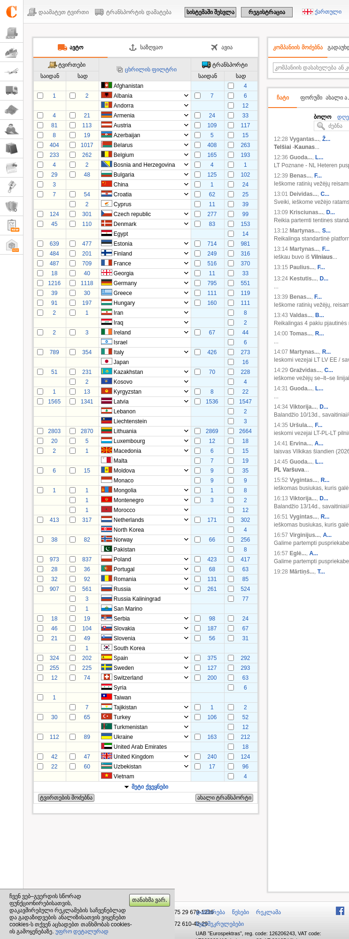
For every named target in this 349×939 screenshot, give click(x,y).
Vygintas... (303, 480)
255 (54, 668)
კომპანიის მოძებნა (297, 47)
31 (245, 638)
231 (87, 372)
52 (245, 717)
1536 (212, 401)
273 (245, 352)
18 (54, 273)
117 (245, 125)
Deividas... (303, 194)
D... (330, 212)
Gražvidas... (305, 370)
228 (245, 372)
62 (212, 194)
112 (54, 737)
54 (87, 194)
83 (212, 224)
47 (87, 756)
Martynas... (304, 230)
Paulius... (301, 267)
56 (212, 638)
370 (245, 263)
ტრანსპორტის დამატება (138, 12)
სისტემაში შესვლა (210, 12)
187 (212, 628)
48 (87, 174)
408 (212, 145)
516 (212, 263)
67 (212, 332)
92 (87, 579)
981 (245, 244)
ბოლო (322, 117)
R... (319, 333)
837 (87, 559)
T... (321, 571)
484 (54, 253)
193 (245, 155)
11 (212, 204)
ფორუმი (311, 97)
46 (54, 628)
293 (245, 668)
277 (212, 214)
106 (212, 717)
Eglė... (297, 553)
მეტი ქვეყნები (150, 787)
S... (326, 230)
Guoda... (300, 157)
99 (245, 214)
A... (319, 443)
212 (245, 737)
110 (87, 224)
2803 (54, 431)
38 (54, 539)
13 (87, 391)
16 (245, 362)
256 (245, 539)
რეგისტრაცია (266, 12)
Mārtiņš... (301, 571)
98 (212, 618)
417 (245, 559)
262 (87, 155)
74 (87, 678)
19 (87, 135)
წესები (240, 912)
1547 (245, 401)
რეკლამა (268, 912)
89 (87, 737)
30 (87, 293)
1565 (54, 401)
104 (87, 628)
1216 (54, 283)
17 (212, 766)
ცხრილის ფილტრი (151, 69)
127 (212, 668)
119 (245, 293)
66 (212, 539)
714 (212, 244)
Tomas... (300, 333)
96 (245, 766)
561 (87, 589)
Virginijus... (304, 535)
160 (212, 303)
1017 (87, 145)
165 (212, 155)
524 (245, 589)
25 (245, 194)
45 (54, 224)
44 (245, 332)
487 (54, 263)
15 (245, 135)
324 (54, 658)
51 (54, 372)
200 (212, 678)
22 (245, 391)
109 (212, 125)
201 (87, 253)
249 (212, 253)
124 (54, 214)
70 (212, 372)
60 (87, 766)
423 (212, 559)
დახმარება (210, 912)
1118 (87, 283)
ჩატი (283, 97)
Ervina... (300, 443)
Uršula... (300, 425)
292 (245, 658)
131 (212, 579)
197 (87, 303)
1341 (87, 401)
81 (54, 125)
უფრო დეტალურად (82, 931)
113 (87, 125)
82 (87, 539)
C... (324, 194)
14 (245, 234)
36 (87, 569)
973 (54, 559)
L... (319, 157)
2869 (212, 431)
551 (245, 283)
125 (212, 174)
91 (54, 303)
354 (87, 352)
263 (245, 145)
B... (319, 315)
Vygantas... (304, 139)
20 (54, 441)
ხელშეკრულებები (220, 924)
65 (87, 717)
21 (87, 115)
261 (212, 589)
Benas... (300, 175)
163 (212, 737)
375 (212, 658)
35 (245, 470)
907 (54, 589)
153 (245, 224)
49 (87, 638)
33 (245, 115)
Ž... (326, 139)
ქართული (328, 11)
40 (87, 273)
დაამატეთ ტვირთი (64, 12)
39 (245, 204)
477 (87, 244)
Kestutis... (302, 278)
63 (245, 569)
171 (212, 520)
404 (54, 145)
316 (245, 253)
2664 (245, 431)
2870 (87, 431)
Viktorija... (302, 407)
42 (54, 756)
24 (212, 115)
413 (54, 520)
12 (245, 105)
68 (212, 569)
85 (245, 579)
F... (318, 175)
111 (212, 293)
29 (54, 174)
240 (212, 756)
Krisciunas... (306, 212)
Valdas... (300, 315)
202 (87, 658)
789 (54, 352)
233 (54, 155)
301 (87, 214)
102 (245, 174)
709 (87, 263)
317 (87, 520)
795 (212, 283)
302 (245, 520)
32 (54, 579)
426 (212, 352)
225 (87, 668)
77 (245, 599)
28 (54, 569)
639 (54, 244)
